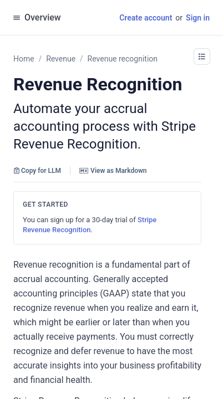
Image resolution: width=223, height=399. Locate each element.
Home (23, 58)
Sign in (198, 17)
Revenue (60, 58)
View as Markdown (112, 170)
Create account (145, 17)
